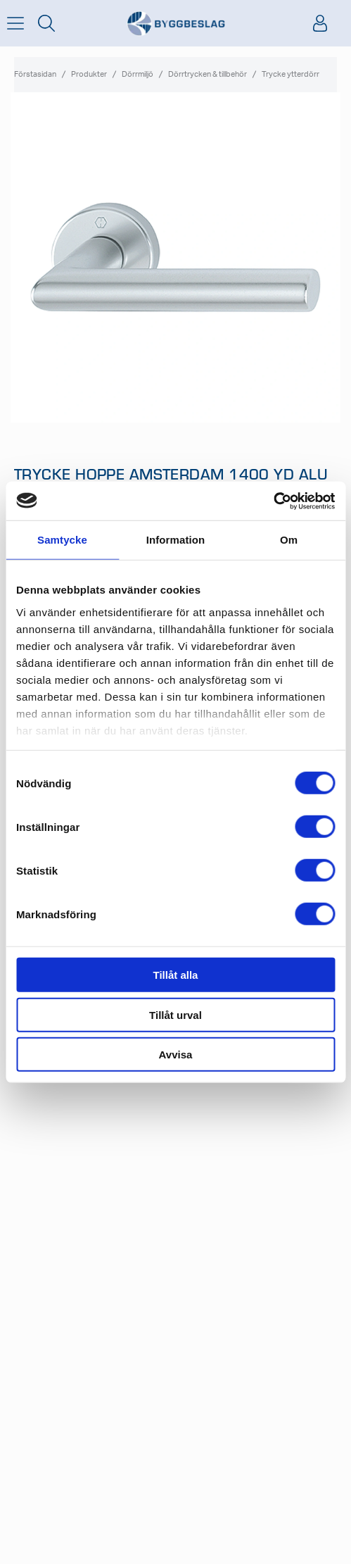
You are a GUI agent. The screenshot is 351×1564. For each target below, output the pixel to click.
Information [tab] (175, 540)
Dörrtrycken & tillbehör (207, 74)
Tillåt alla (175, 975)
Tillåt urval (175, 1014)
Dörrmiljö (137, 74)
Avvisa (176, 1055)
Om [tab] (289, 540)
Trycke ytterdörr (290, 74)
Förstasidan (35, 74)
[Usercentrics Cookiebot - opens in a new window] (273, 501)
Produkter (89, 74)
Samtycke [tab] (62, 540)
